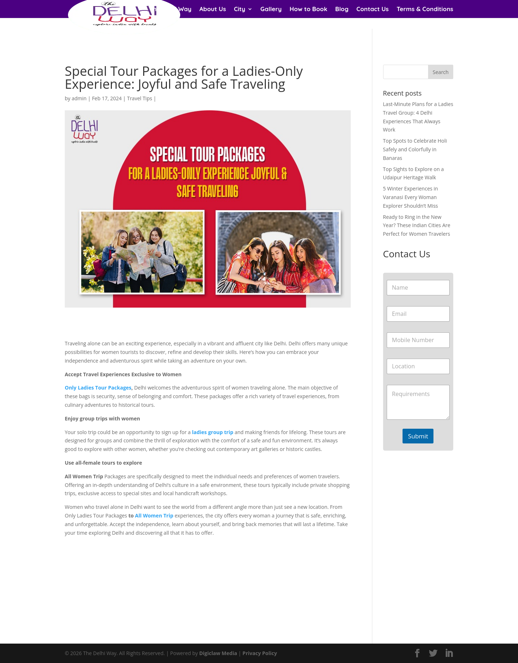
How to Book (308, 9)
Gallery (271, 9)
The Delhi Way (170, 9)
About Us (212, 9)
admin (79, 98)
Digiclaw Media (218, 653)
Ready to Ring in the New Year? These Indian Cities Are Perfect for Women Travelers (416, 225)
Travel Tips (139, 98)
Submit (418, 436)
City (239, 9)
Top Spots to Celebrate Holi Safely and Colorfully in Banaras (415, 149)
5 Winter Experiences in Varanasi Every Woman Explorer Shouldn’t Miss (410, 197)
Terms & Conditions (425, 9)
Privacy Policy (259, 653)
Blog (342, 9)
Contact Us (372, 9)
